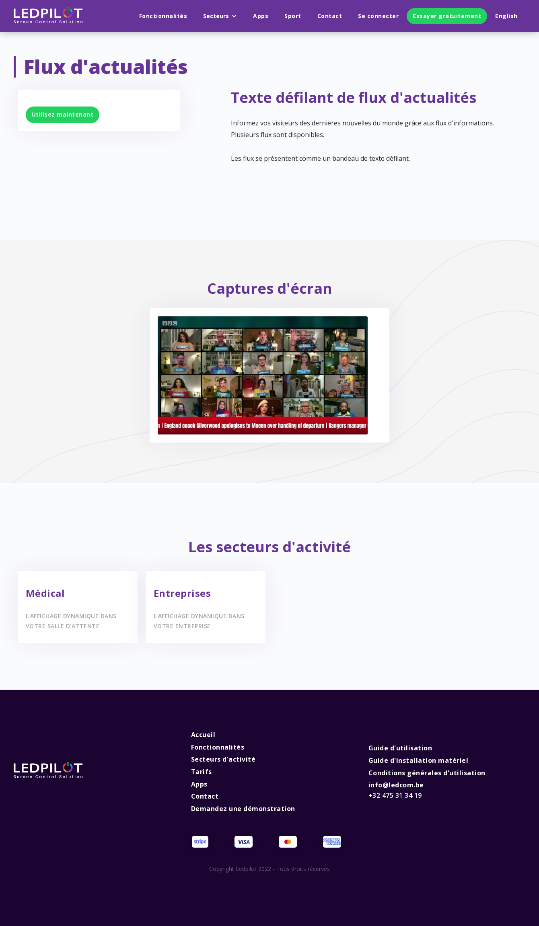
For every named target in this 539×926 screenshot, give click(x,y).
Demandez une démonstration (243, 808)
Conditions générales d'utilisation (427, 772)
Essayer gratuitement (447, 16)
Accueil (203, 734)
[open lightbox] (263, 375)
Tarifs (201, 771)
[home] (48, 16)
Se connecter (378, 16)
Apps (260, 16)
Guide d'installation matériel (418, 760)
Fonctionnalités (163, 16)
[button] (220, 16)
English (506, 16)
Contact (329, 16)
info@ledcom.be (396, 790)
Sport (292, 16)
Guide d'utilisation (400, 748)
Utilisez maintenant (63, 114)
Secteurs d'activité (223, 759)
